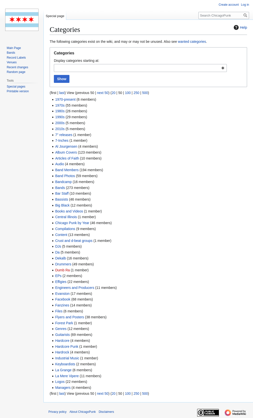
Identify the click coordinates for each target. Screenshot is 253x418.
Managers (62, 388)
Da (57, 252)
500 (145, 93)
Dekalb (60, 258)
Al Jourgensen (66, 146)
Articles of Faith (67, 158)
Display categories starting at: (76, 61)
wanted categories (192, 42)
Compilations (65, 229)
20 (114, 93)
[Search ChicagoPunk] (223, 15)
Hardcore (62, 341)
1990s (59, 117)
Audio (59, 164)
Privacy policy (57, 412)
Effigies (60, 282)
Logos (59, 382)
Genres (60, 329)
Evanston (62, 294)
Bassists (61, 199)
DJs (58, 246)
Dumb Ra (62, 270)
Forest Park (64, 323)
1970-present (65, 99)
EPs (58, 276)
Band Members (67, 170)
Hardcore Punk (66, 346)
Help (239, 27)
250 (136, 93)
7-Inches (61, 140)
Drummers (63, 264)
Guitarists (62, 335)
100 (128, 93)
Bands (60, 188)
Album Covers (66, 152)
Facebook (62, 299)
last (62, 93)
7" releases (63, 135)
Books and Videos (69, 211)
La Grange (63, 370)
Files (59, 311)
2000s (59, 123)
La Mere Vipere (67, 376)
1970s (59, 105)
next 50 (102, 93)
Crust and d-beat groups (73, 241)
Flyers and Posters (69, 317)
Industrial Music (67, 358)
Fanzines (62, 305)
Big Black (62, 205)
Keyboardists (65, 364)
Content (61, 235)
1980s (59, 111)
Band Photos (65, 176)
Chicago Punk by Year (72, 223)
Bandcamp (63, 182)
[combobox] (140, 68)
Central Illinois (66, 217)
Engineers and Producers (74, 288)
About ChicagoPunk (82, 412)
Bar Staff (61, 193)
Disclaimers (106, 412)
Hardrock (62, 352)
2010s (59, 129)
